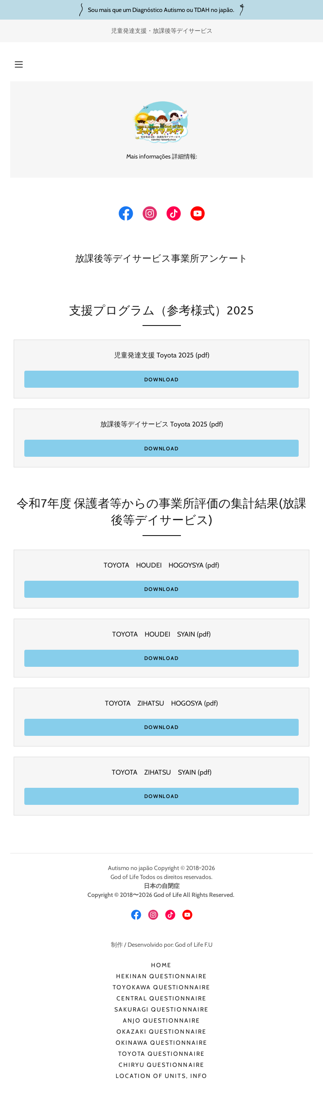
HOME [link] (161, 965)
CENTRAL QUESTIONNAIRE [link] (161, 998)
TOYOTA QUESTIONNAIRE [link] (161, 1054)
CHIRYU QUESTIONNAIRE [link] (161, 1065)
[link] (161, 121)
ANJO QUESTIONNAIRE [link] (161, 1020)
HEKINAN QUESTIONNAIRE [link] (161, 976)
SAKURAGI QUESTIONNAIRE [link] (161, 1009)
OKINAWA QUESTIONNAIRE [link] (161, 1042)
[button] (18, 64)
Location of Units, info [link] (161, 1076)
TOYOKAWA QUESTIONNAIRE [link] (161, 987)
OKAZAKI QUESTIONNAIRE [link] (161, 1031)
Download (161, 379)
